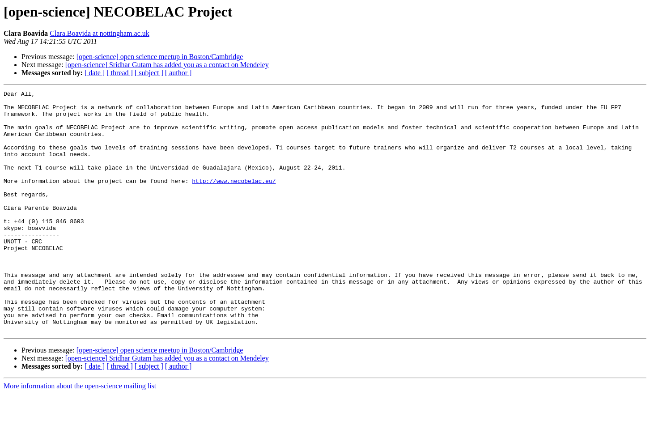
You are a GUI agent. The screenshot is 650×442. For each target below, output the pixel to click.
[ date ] (95, 72)
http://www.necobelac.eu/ (234, 200)
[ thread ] (119, 72)
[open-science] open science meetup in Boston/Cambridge (159, 56)
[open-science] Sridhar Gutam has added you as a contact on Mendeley (167, 64)
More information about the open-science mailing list (80, 434)
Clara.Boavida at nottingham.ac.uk (99, 33)
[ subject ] (149, 72)
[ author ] (178, 72)
